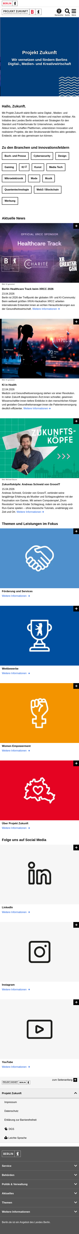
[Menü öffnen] (74, 12)
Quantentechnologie (17, 189)
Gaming (9, 167)
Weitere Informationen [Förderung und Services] (14, 596)
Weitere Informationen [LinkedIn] (14, 912)
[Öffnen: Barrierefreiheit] (59, 12)
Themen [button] (7, 1202)
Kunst (37, 167)
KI (23, 167)
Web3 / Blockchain (48, 189)
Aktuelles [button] (8, 1193)
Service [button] (6, 1165)
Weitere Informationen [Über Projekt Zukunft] (14, 828)
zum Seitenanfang (62, 1079)
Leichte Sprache (15, 1138)
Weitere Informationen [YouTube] (14, 1067)
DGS (9, 1129)
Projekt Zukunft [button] (12, 1093)
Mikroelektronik (14, 178)
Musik (48, 178)
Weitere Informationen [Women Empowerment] (14, 750)
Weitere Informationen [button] (16, 1211)
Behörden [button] (8, 1175)
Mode (34, 178)
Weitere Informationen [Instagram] (14, 989)
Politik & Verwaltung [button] (14, 1184)
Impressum (10, 1102)
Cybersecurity (42, 156)
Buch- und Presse (15, 156)
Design (62, 156)
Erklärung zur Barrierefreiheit (20, 1120)
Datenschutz (11, 1111)
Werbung (10, 200)
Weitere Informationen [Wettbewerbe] (14, 673)
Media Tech (56, 167)
